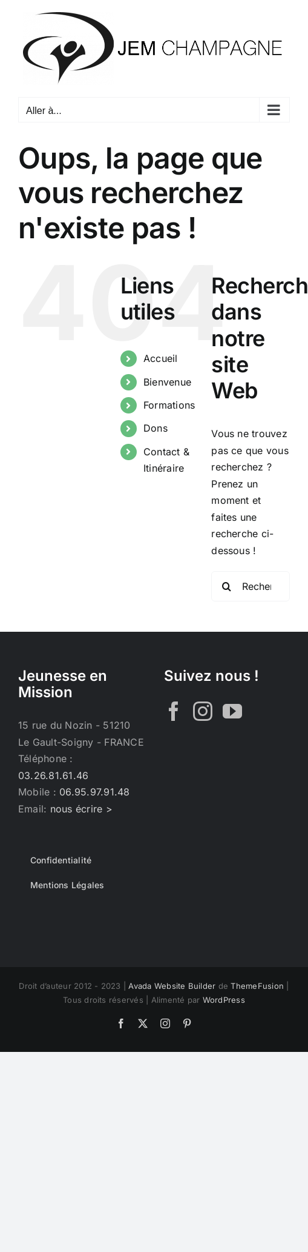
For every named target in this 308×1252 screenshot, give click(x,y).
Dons (155, 428)
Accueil (160, 358)
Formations (169, 405)
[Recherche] (226, 586)
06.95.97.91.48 (94, 792)
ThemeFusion (257, 986)
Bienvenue (167, 382)
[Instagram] (202, 711)
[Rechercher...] (250, 586)
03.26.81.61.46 (53, 775)
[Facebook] (173, 711)
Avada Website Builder (171, 986)
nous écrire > (81, 809)
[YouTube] (232, 711)
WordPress (224, 1000)
